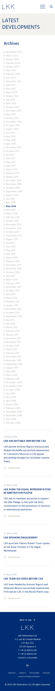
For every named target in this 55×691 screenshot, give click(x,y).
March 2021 (11, 92)
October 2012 (13, 313)
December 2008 (14, 412)
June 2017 (10, 159)
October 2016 (13, 188)
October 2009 (13, 390)
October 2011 (12, 346)
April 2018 (11, 144)
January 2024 (12, 67)
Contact (12, 673)
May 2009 (11, 397)
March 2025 (12, 56)
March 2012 (11, 327)
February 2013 (12, 302)
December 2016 (13, 181)
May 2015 (11, 250)
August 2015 (12, 239)
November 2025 (14, 52)
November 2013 (13, 287)
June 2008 (11, 419)
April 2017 (11, 166)
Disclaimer (34, 673)
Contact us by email (27, 658)
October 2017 (13, 151)
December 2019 (13, 111)
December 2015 (13, 225)
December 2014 (13, 265)
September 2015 (14, 236)
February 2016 (13, 217)
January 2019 (12, 118)
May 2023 (11, 70)
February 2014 (13, 283)
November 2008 (14, 416)
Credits (22, 673)
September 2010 (14, 364)
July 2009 (10, 394)
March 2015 (11, 258)
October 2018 (13, 125)
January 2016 (12, 221)
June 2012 (10, 324)
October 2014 (13, 272)
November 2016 (13, 184)
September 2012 (14, 316)
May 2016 (11, 206)
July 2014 (10, 276)
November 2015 (13, 228)
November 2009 (14, 386)
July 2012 (10, 320)
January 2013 (12, 305)
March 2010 (11, 375)
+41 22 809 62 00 (28, 650)
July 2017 (10, 155)
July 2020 (10, 100)
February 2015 (13, 261)
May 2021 (11, 89)
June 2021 (10, 85)
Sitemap (46, 673)
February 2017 (13, 173)
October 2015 (13, 232)
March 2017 (11, 170)
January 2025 (12, 59)
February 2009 (13, 408)
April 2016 (11, 210)
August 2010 (12, 368)
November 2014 (14, 269)
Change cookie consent (29, 677)
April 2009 (11, 401)
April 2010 (11, 371)
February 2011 (12, 353)
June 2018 (10, 136)
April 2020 (11, 103)
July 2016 (10, 199)
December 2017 (13, 148)
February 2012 (13, 331)
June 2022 (11, 78)
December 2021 (13, 81)
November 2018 (13, 122)
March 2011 (11, 349)
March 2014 (12, 280)
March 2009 (12, 405)
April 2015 (11, 254)
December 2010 (13, 357)
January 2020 (12, 107)
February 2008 (13, 423)
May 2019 (11, 114)
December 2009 (14, 382)
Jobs (24, 6)
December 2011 (13, 338)
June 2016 (10, 203)
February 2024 (13, 63)
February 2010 (13, 379)
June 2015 (10, 247)
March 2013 (11, 298)
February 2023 (13, 74)
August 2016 (12, 195)
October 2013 (12, 291)
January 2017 (12, 177)
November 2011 (13, 342)
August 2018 (12, 129)
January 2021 (12, 96)
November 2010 (13, 360)
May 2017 (11, 162)
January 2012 (12, 335)
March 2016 (11, 214)
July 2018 (10, 133)
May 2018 (11, 140)
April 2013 (10, 294)
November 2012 (13, 309)
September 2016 (14, 192)
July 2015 (10, 243)
